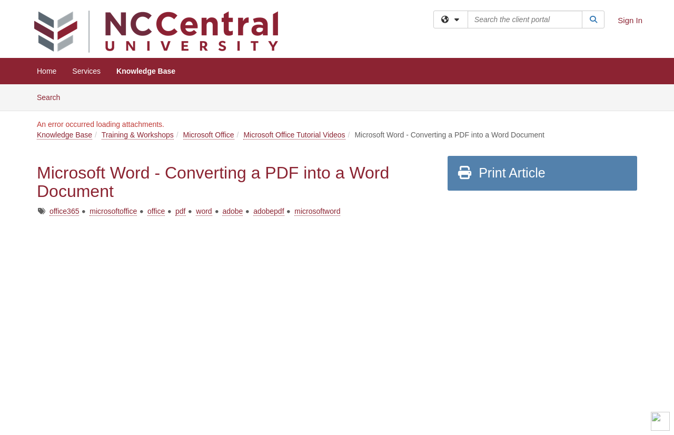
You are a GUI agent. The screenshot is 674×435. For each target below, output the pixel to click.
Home (46, 71)
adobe (232, 211)
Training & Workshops (138, 135)
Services (86, 71)
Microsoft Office (208, 135)
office (156, 211)
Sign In (630, 20)
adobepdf (268, 211)
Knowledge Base (145, 71)
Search (52, 97)
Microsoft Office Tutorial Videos (294, 135)
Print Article (501, 172)
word (204, 211)
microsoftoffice (113, 211)
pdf (180, 211)
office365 (64, 211)
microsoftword (317, 211)
